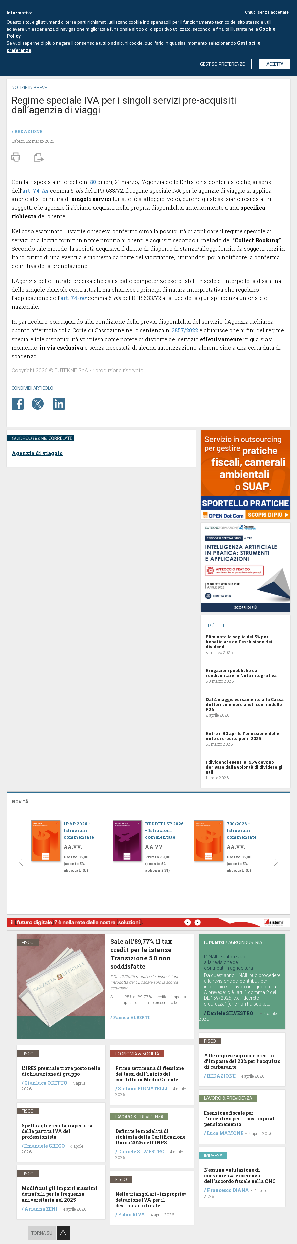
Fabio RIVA (131, 1214)
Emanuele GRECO (44, 1146)
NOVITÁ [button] (20, 801)
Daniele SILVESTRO (141, 1151)
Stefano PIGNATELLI (143, 1088)
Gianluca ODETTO (45, 1083)
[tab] (148, 801)
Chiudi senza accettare (267, 12)
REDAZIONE (28, 131)
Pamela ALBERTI (131, 1017)
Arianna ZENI (41, 1209)
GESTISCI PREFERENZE (222, 63)
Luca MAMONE (225, 1133)
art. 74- (35, 190)
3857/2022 (185, 330)
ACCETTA (274, 63)
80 (93, 181)
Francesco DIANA (228, 1190)
